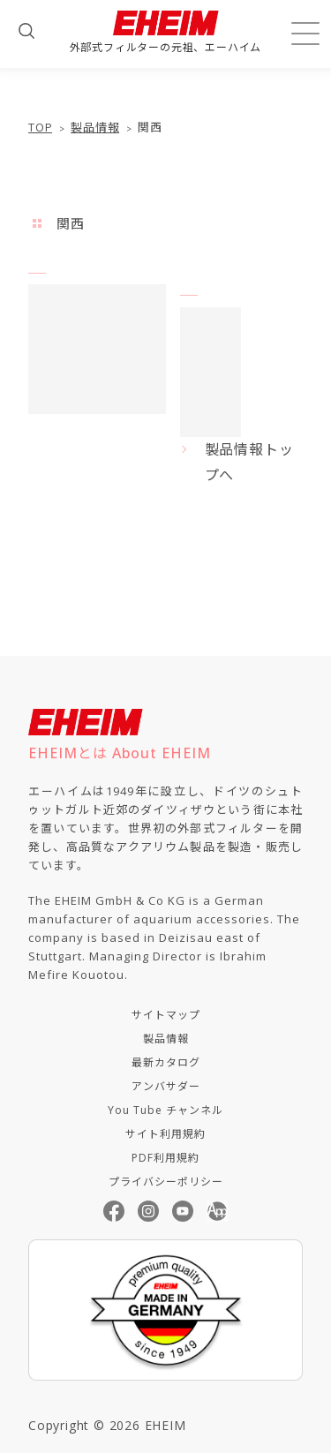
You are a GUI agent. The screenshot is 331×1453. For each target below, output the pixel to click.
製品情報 (95, 127)
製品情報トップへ (249, 462)
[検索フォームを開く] (26, 31)
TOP (40, 127)
